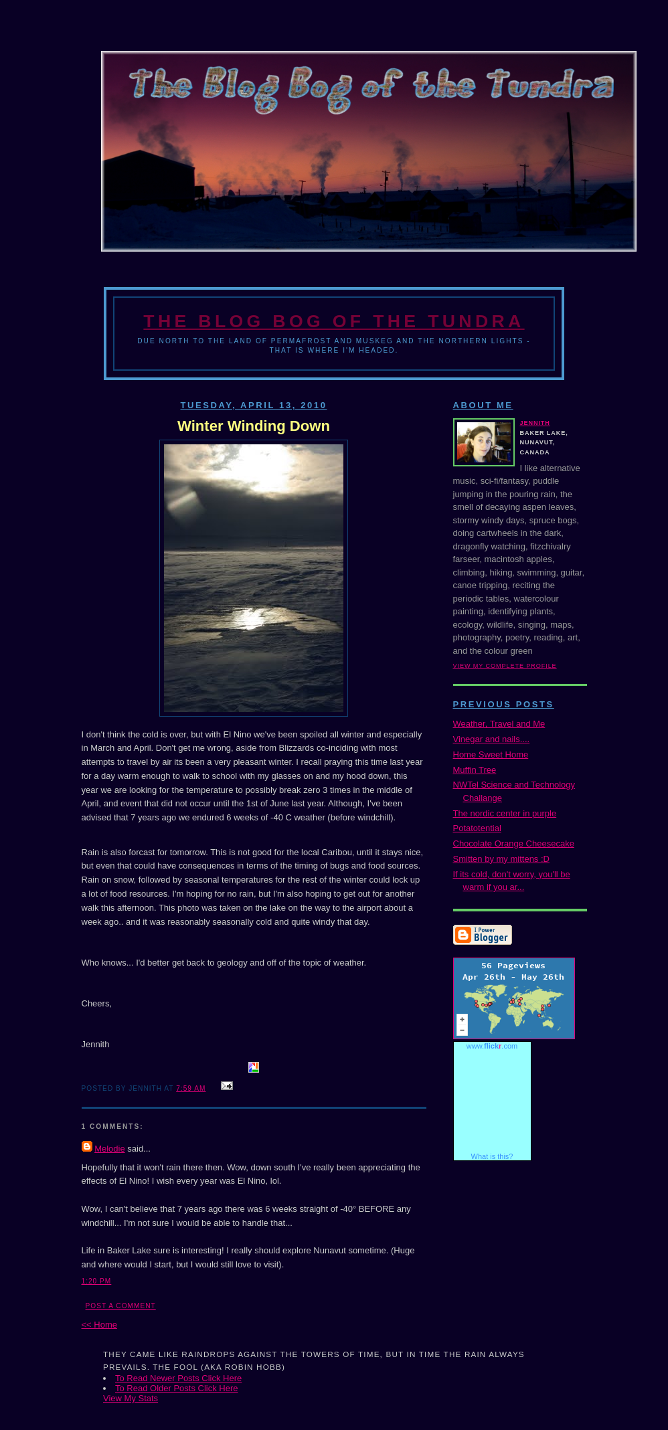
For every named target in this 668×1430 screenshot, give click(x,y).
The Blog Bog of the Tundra (333, 321)
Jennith (535, 423)
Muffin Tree (475, 770)
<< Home (99, 1325)
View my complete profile (505, 665)
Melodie (109, 1149)
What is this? (492, 1156)
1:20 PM (97, 1281)
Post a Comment (121, 1306)
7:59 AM (190, 1088)
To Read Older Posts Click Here (176, 1388)
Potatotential (477, 828)
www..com (492, 1046)
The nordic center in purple (505, 813)
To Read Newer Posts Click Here (178, 1378)
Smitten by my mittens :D (501, 859)
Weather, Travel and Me (499, 724)
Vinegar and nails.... (491, 739)
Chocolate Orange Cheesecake (513, 843)
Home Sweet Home (491, 754)
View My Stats (130, 1398)
